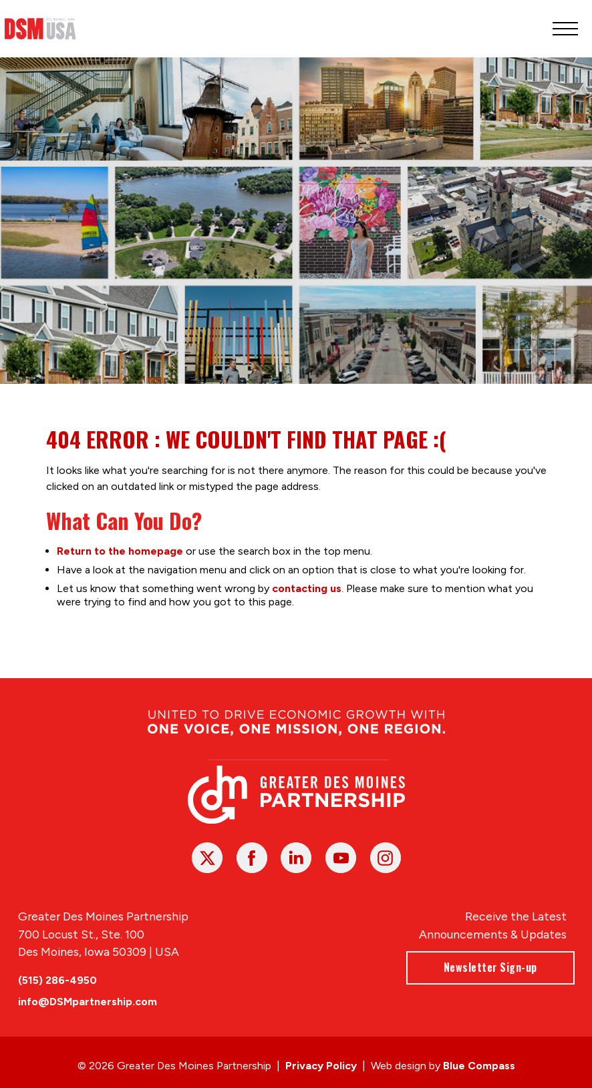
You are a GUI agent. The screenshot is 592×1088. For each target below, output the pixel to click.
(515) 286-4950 (57, 980)
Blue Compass (479, 1065)
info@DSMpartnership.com (87, 1001)
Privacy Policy (321, 1065)
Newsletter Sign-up (490, 967)
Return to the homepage (119, 551)
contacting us (306, 588)
